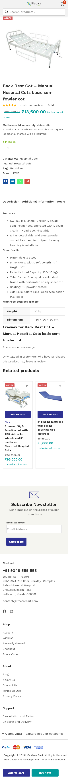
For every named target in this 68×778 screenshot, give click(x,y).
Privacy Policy (12, 696)
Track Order (11, 654)
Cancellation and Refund (19, 716)
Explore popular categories (34, 733)
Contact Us (10, 685)
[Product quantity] (8, 148)
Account (8, 632)
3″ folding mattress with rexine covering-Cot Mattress (50, 427)
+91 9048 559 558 (20, 570)
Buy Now (45, 773)
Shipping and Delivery (17, 721)
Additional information (38, 201)
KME (16, 173)
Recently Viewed (14, 643)
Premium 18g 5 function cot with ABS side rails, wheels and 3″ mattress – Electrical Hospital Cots (17, 438)
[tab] (12, 202)
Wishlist (8, 638)
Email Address (15, 522)
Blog (6, 674)
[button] (62, 3)
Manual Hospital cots (18, 163)
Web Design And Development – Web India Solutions (34, 759)
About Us (9, 680)
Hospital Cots (29, 158)
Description (11, 201)
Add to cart (16, 773)
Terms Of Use (12, 690)
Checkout (9, 649)
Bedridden (17, 168)
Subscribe (16, 541)
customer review (30, 105)
